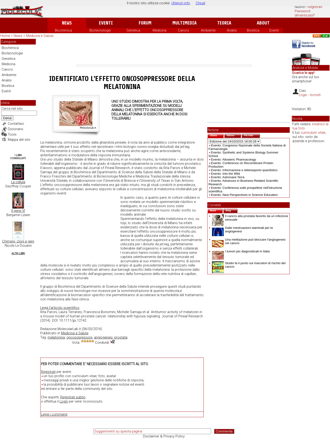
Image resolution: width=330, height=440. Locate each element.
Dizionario (15, 129)
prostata (120, 337)
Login (64, 401)
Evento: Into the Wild (225, 173)
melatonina (56, 337)
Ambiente (208, 30)
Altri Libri (18, 253)
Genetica (133, 30)
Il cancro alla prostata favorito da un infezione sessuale (250, 217)
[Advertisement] (164, 51)
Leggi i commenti (54, 414)
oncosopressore (79, 337)
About (263, 23)
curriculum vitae (313, 132)
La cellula (18, 182)
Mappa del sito (19, 139)
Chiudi (200, 3)
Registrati (315, 7)
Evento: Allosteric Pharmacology (233, 159)
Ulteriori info (180, 3)
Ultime (217, 135)
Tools (12, 134)
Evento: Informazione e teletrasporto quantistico (244, 170)
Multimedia (184, 23)
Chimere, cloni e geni (18, 241)
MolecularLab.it (69, 329)
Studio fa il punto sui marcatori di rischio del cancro (248, 264)
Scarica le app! (303, 73)
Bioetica (253, 30)
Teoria (224, 23)
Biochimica (63, 30)
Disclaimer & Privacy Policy (164, 436)
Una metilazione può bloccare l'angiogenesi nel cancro (248, 241)
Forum (145, 23)
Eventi (106, 23)
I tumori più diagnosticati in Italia (241, 251)
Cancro (183, 30)
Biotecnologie (100, 30)
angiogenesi (103, 337)
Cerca (7, 118)
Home (5, 36)
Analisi (232, 30)
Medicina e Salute (39, 36)
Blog (232, 210)
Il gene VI (18, 211)
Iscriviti (315, 95)
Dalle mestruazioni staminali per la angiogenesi (242, 229)
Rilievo (234, 135)
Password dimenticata (304, 13)
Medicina (159, 30)
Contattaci (16, 123)
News (67, 23)
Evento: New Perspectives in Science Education (244, 195)
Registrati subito (73, 397)
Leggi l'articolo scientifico (59, 308)
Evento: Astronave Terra (227, 177)
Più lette (252, 135)
